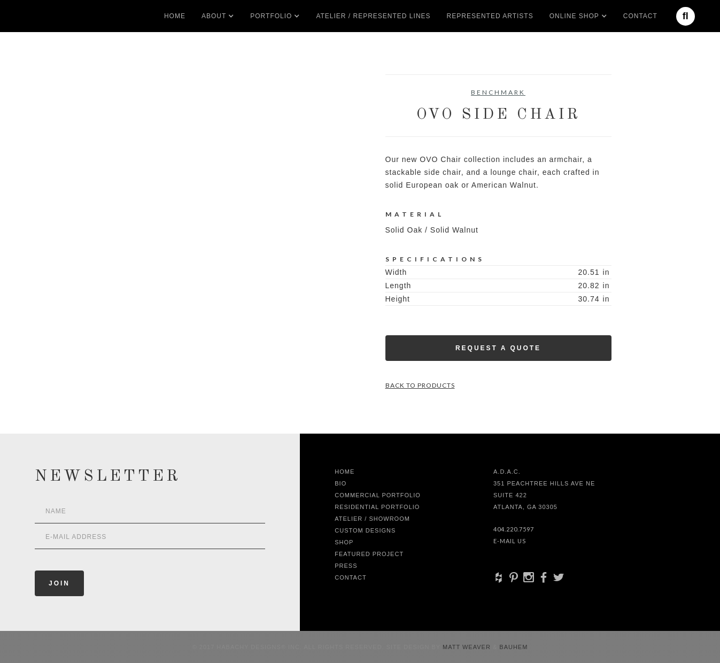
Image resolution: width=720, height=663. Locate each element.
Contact (640, 16)
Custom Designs (365, 530)
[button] (213, 16)
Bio (340, 483)
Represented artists (490, 16)
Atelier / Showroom (372, 518)
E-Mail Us (509, 540)
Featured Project (369, 554)
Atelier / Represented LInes (373, 16)
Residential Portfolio (377, 507)
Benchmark (498, 92)
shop (344, 542)
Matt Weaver (468, 647)
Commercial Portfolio (378, 495)
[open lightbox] (133, 122)
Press (346, 565)
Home (174, 16)
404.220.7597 (513, 529)
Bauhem (512, 647)
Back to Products (420, 385)
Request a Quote (498, 348)
